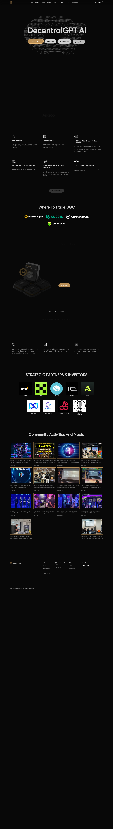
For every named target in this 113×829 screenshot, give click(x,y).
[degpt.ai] (64, 285)
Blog (68, 2)
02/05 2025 (60, 465)
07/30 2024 (83, 541)
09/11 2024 (83, 515)
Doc (44, 571)
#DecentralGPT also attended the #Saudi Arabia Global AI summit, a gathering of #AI (91, 512)
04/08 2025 (36, 465)
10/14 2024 (12, 515)
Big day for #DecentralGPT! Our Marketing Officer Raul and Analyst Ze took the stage (91, 461)
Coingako (72, 568)
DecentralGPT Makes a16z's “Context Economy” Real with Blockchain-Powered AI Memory (21, 461)
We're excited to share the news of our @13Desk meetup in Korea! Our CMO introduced (20, 537)
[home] (11, 2)
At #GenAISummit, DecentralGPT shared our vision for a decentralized (44, 486)
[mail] (99, 2)
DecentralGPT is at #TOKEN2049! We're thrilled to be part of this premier (67, 512)
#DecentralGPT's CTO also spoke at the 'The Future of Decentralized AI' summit (91, 537)
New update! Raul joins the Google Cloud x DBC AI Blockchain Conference (20, 487)
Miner (55, 2)
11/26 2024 (12, 490)
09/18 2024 (36, 515)
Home (31, 2)
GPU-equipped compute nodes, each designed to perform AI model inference (68, 487)
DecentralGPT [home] (18, 563)
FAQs (44, 565)
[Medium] (88, 565)
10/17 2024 (83, 490)
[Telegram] (84, 565)
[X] (80, 565)
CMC (70, 565)
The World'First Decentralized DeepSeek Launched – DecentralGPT (68, 461)
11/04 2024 (36, 490)
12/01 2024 (83, 465)
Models (37, 2)
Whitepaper (46, 568)
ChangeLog (46, 573)
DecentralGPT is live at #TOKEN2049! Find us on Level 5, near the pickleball (44, 512)
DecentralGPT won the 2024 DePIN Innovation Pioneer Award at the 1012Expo (20, 512)
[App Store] (50, 42)
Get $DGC (61, 2)
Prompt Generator (46, 2)
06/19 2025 (12, 465)
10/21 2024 (60, 490)
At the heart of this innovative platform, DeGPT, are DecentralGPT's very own (92, 487)
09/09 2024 (12, 541)
